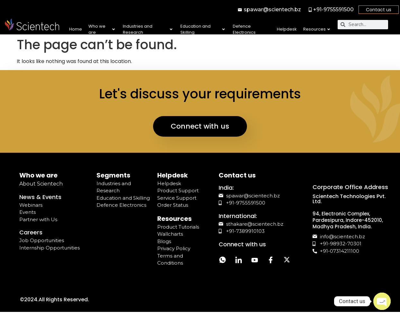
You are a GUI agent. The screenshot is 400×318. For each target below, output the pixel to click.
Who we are (101, 29)
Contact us (378, 9)
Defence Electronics (244, 29)
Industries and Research (147, 29)
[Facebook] (271, 261)
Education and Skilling (202, 29)
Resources (316, 29)
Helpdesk (287, 29)
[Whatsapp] (222, 261)
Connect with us (200, 126)
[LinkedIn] (238, 261)
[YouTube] (254, 261)
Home (75, 29)
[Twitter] (287, 261)
